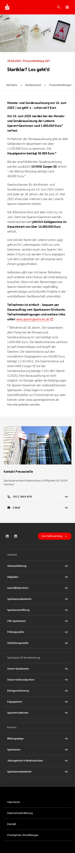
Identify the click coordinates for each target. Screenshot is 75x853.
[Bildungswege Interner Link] (37, 738)
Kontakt (11, 824)
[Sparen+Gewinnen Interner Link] (37, 712)
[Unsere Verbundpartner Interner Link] (37, 679)
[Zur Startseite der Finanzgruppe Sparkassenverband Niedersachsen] (7, 7)
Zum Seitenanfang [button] (54, 536)
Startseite (11, 85)
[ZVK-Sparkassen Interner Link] (37, 621)
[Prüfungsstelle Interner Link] (37, 632)
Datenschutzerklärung (20, 813)
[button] (67, 7)
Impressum (13, 802)
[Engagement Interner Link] (37, 701)
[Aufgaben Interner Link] (37, 577)
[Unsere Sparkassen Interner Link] (37, 668)
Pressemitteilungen (60, 85)
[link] (34, 319)
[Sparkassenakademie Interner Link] (37, 599)
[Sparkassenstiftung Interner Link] (37, 610)
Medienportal (33, 85)
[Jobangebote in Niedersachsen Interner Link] (37, 760)
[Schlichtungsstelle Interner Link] (37, 643)
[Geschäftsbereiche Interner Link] (37, 588)
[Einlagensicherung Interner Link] (37, 690)
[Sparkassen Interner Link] (37, 749)
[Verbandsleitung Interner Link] (37, 566)
